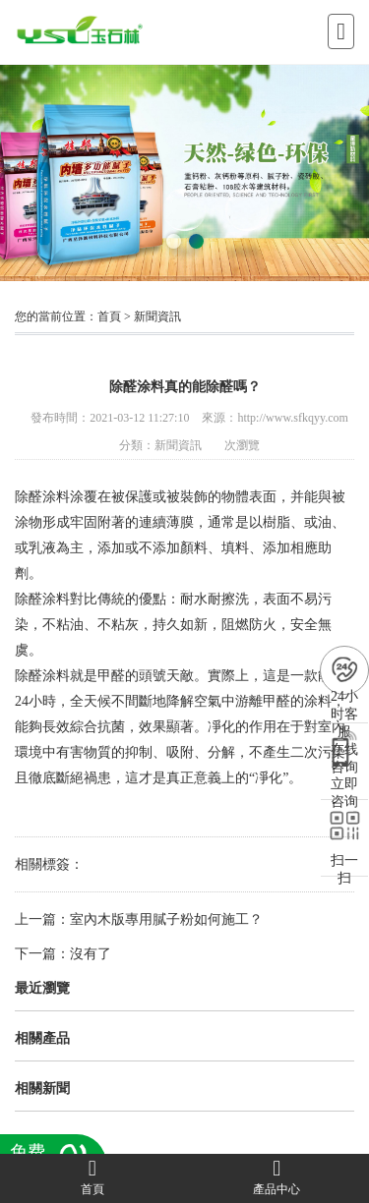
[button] (173, 241)
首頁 (109, 316)
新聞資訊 (157, 316)
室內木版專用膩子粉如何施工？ (166, 919)
